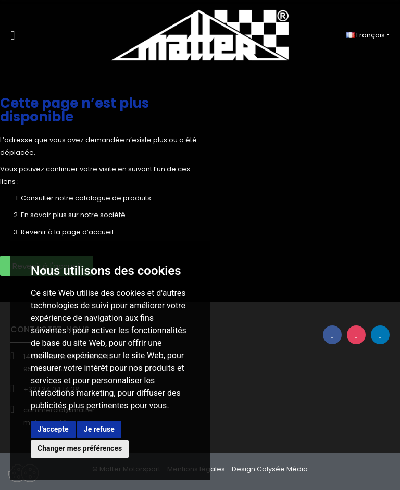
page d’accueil (88, 232)
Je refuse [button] (99, 429)
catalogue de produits (113, 198)
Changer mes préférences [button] (80, 448)
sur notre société (97, 215)
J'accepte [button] (53, 429)
